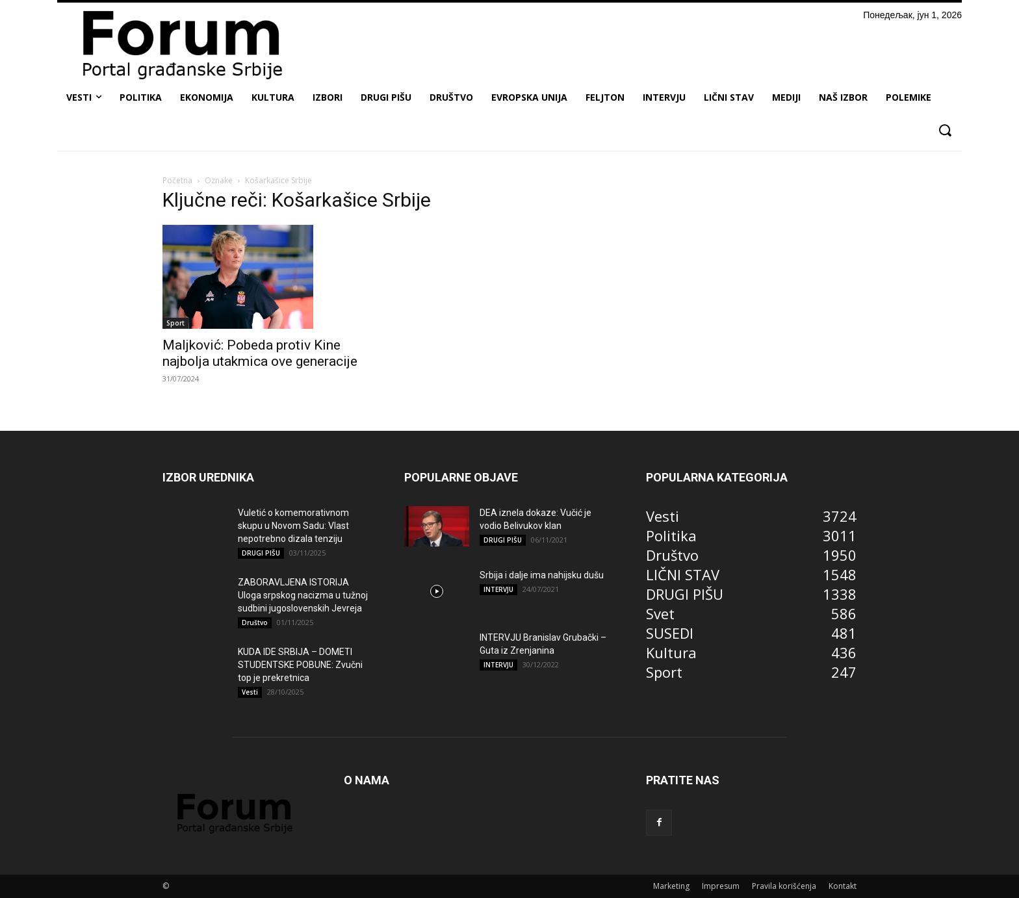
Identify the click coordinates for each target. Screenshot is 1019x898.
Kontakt (843, 886)
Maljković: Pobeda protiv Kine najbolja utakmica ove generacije (259, 353)
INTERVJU (498, 589)
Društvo (255, 622)
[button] (944, 130)
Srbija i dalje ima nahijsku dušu (542, 575)
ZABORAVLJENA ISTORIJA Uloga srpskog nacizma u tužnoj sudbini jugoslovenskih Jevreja (303, 595)
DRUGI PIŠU (261, 553)
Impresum (721, 886)
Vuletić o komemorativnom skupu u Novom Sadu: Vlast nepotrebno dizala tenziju (293, 525)
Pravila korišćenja (784, 886)
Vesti (250, 692)
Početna (177, 180)
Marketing (671, 886)
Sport (175, 322)
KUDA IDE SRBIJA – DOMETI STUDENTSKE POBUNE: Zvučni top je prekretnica (300, 665)
